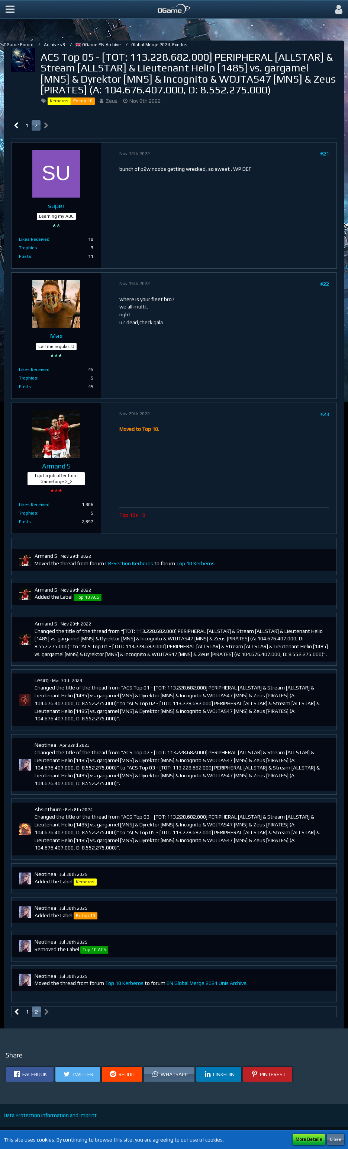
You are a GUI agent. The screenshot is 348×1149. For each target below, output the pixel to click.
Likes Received (34, 239)
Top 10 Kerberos (195, 563)
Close (335, 1139)
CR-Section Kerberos (129, 563)
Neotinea (45, 745)
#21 (324, 154)
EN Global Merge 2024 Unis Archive (206, 983)
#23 (324, 414)
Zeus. (112, 101)
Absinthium (48, 809)
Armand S (46, 556)
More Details (309, 1139)
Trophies (28, 247)
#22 (324, 284)
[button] (10, 9)
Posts (25, 256)
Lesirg (42, 680)
